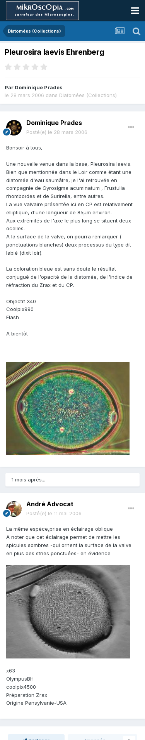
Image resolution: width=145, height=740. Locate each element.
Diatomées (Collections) (88, 95)
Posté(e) (56, 132)
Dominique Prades (39, 87)
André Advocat (49, 504)
